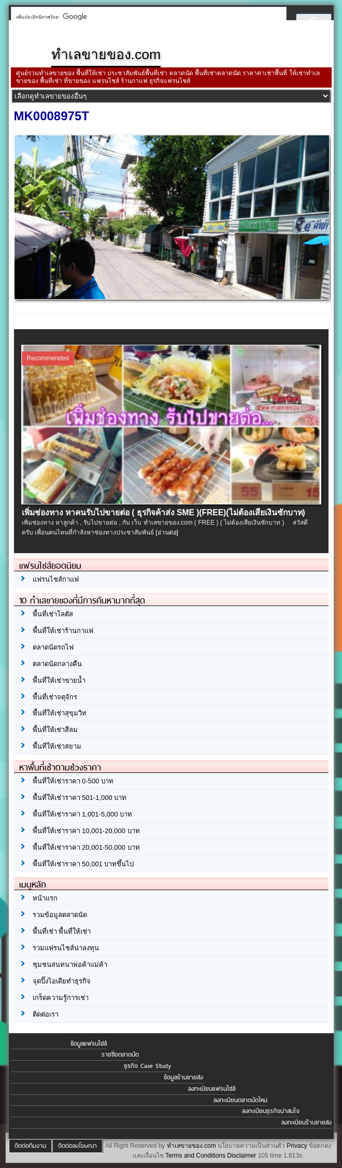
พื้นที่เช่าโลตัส (53, 614)
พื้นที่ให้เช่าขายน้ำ (59, 680)
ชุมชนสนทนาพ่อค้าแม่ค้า (70, 964)
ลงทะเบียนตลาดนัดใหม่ (240, 1100)
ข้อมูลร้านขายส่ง (183, 1077)
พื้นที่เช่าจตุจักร (55, 697)
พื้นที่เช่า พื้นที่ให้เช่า (62, 931)
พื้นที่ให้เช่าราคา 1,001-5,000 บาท (83, 814)
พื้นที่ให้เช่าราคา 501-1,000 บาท (80, 797)
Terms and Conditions (195, 1155)
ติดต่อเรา (46, 1014)
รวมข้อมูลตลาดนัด (60, 915)
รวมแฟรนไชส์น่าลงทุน (66, 948)
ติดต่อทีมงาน (30, 1146)
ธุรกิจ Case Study (147, 1066)
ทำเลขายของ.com (191, 1145)
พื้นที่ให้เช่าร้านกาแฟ (63, 631)
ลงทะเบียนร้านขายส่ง (306, 1122)
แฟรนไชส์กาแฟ (56, 579)
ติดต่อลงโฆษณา (77, 1146)
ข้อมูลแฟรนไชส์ (88, 1043)
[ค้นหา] (145, 16)
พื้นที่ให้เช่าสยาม (57, 746)
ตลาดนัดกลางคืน (57, 664)
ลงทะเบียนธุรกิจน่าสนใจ (271, 1111)
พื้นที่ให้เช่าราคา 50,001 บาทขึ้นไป (83, 864)
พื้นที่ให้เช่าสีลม (55, 730)
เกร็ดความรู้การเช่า (61, 998)
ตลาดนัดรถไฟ (53, 647)
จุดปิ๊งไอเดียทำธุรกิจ (62, 981)
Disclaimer (241, 1155)
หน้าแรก (45, 898)
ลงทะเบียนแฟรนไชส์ (211, 1088)
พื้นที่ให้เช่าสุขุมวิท (60, 713)
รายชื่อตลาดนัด (120, 1054)
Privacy (297, 1145)
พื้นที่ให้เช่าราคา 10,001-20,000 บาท (86, 831)
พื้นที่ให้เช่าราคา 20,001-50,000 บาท (86, 847)
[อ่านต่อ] (166, 532)
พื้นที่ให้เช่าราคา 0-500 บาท (73, 781)
